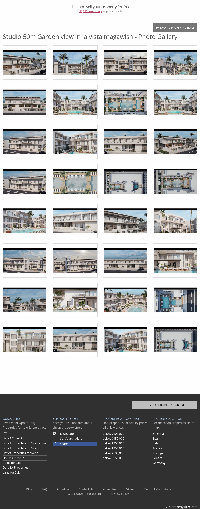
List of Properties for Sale (20, 448)
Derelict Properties (15, 467)
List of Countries (14, 438)
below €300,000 (113, 453)
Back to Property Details (175, 28)
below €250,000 (113, 448)
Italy (155, 443)
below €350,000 (113, 458)
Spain (156, 439)
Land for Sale (11, 472)
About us (63, 489)
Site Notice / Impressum (84, 494)
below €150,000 (113, 439)
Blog (29, 489)
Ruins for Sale (12, 463)
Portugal (158, 453)
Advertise (109, 489)
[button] (75, 444)
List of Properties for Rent (20, 453)
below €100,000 (113, 434)
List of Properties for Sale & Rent (25, 443)
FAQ (44, 489)
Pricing (129, 489)
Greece (157, 458)
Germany (159, 463)
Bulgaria (158, 434)
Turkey (157, 448)
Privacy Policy (120, 494)
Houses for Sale (13, 458)
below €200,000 (113, 443)
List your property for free (164, 405)
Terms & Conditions (157, 489)
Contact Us (86, 489)
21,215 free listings (90, 11)
